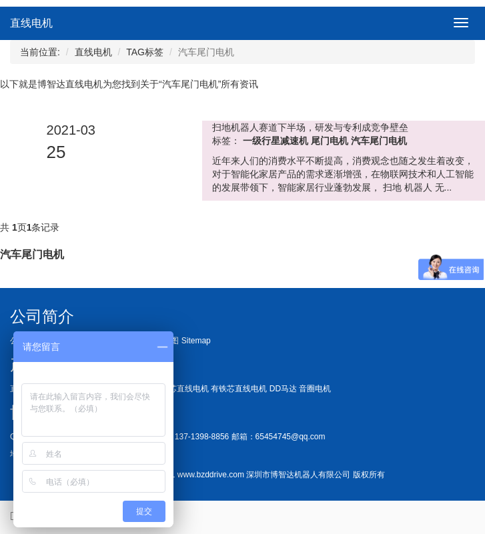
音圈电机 (315, 388)
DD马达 (283, 388)
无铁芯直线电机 (181, 388)
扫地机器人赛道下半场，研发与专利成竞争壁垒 (310, 127)
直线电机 (31, 23)
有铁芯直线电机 (239, 388)
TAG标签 (144, 52)
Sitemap (196, 340)
